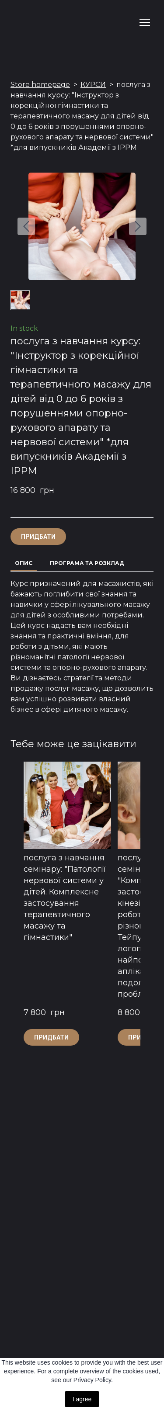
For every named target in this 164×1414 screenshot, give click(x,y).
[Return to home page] (30, 22)
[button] (38, 536)
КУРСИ (93, 84)
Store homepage (40, 84)
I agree (82, 1399)
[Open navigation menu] (145, 22)
